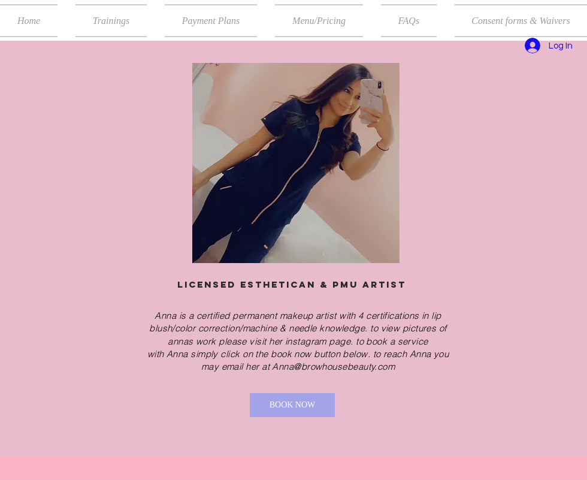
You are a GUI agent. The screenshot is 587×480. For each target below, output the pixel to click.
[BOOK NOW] (292, 405)
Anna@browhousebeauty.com (333, 366)
